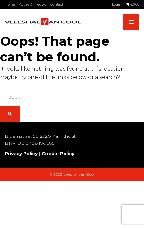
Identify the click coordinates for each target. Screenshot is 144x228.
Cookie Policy (58, 153)
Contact (56, 4)
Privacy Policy (21, 153)
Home (10, 4)
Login (116, 4)
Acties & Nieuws (32, 4)
